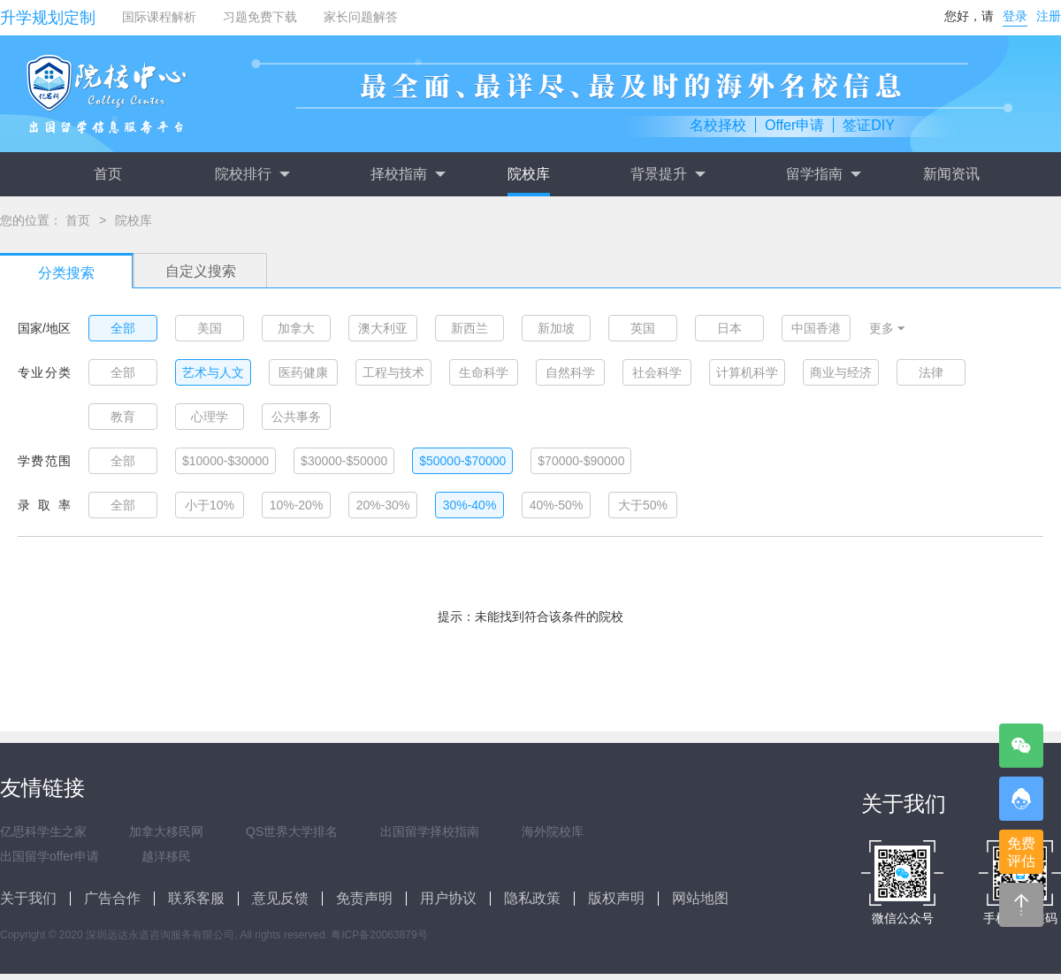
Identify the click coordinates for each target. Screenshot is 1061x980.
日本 (729, 328)
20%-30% (383, 505)
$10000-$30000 (225, 461)
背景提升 (667, 174)
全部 (123, 328)
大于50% (643, 505)
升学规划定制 (47, 18)
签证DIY (869, 125)
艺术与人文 (213, 372)
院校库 (529, 173)
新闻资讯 (951, 173)
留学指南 (823, 174)
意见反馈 (280, 898)
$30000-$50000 (344, 461)
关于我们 (28, 898)
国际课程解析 (159, 17)
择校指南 (407, 174)
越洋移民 (166, 856)
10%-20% (297, 505)
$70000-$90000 (581, 461)
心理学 (209, 417)
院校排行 (252, 174)
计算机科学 (747, 372)
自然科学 (570, 372)
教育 (123, 417)
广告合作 (112, 898)
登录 (1015, 16)
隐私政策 (532, 898)
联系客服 (196, 898)
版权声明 (616, 898)
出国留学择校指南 (429, 831)
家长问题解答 (361, 17)
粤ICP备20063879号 (379, 935)
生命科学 (483, 372)
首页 (108, 173)
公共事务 (296, 417)
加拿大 (296, 328)
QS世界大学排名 (292, 831)
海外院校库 (553, 831)
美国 (209, 328)
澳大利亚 (383, 328)
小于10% (209, 505)
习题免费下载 (260, 17)
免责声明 (364, 898)
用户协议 (448, 898)
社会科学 (657, 372)
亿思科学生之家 (43, 831)
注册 (1048, 16)
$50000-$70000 (462, 461)
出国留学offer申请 (49, 856)
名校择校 (718, 125)
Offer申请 (794, 125)
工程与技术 (393, 372)
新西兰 (469, 328)
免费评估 (1021, 852)
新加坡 (556, 328)
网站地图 (700, 898)
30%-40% (470, 505)
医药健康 (303, 372)
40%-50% (557, 505)
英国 (642, 328)
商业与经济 (841, 372)
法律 (931, 372)
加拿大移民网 (166, 831)
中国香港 (816, 328)
